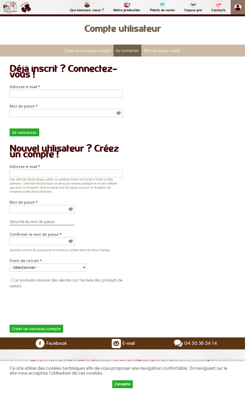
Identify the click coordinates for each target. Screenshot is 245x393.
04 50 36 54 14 (194, 343)
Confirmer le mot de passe (36, 234)
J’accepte (122, 384)
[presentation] (46, 304)
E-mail (122, 343)
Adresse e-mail (25, 86)
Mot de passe (24, 106)
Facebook (50, 343)
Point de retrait (26, 260)
